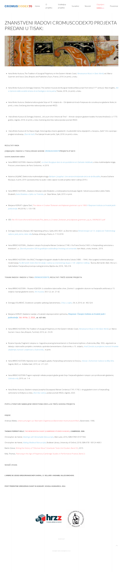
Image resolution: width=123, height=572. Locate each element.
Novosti (88, 6)
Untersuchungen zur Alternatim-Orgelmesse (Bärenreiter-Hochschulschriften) (48, 421)
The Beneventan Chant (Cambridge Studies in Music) (47, 431)
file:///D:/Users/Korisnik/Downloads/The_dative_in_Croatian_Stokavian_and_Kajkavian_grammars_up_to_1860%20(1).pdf (58, 219)
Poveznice (114, 6)
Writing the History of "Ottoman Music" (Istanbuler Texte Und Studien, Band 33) (47, 448)
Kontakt (61, 539)
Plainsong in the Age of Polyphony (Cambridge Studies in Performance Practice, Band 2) (50, 453)
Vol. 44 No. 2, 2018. (27, 318)
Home (37, 6)
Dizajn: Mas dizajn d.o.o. (61, 551)
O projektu (49, 6)
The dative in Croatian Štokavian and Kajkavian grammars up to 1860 (60, 205)
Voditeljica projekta (62, 6)
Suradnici (75, 6)
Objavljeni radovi (100, 6)
